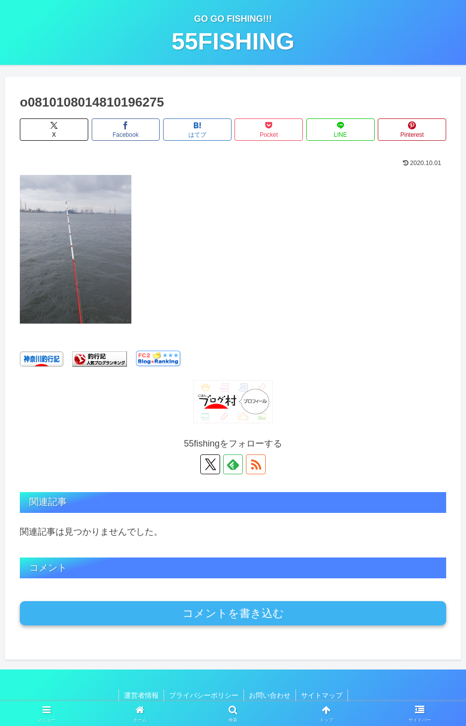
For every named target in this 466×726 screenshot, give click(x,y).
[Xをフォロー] (210, 464)
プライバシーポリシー (203, 695)
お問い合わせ (270, 695)
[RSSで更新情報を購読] (256, 464)
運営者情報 (141, 695)
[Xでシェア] (54, 129)
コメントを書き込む (233, 613)
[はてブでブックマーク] (197, 129)
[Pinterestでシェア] (412, 129)
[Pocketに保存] (268, 129)
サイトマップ (322, 695)
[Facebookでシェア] (126, 129)
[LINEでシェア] (340, 129)
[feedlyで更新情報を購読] (233, 464)
